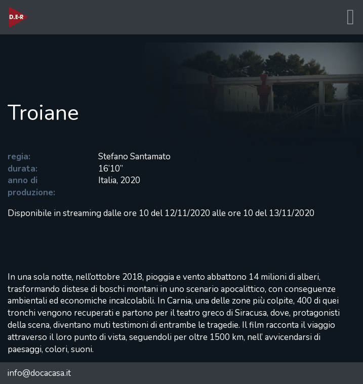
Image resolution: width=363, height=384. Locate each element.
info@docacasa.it (39, 373)
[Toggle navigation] (350, 17)
